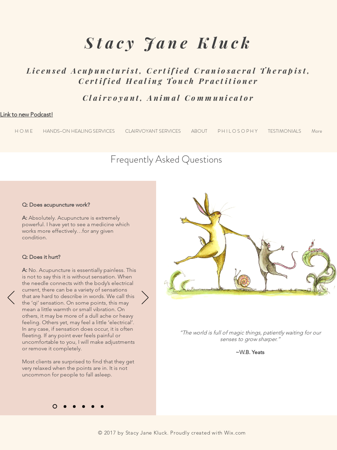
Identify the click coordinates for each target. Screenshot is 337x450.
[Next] (145, 298)
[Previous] (11, 298)
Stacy (111, 42)
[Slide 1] (55, 406)
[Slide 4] (83, 406)
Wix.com (235, 432)
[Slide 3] (74, 406)
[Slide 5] (92, 406)
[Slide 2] (65, 406)
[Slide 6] (102, 406)
